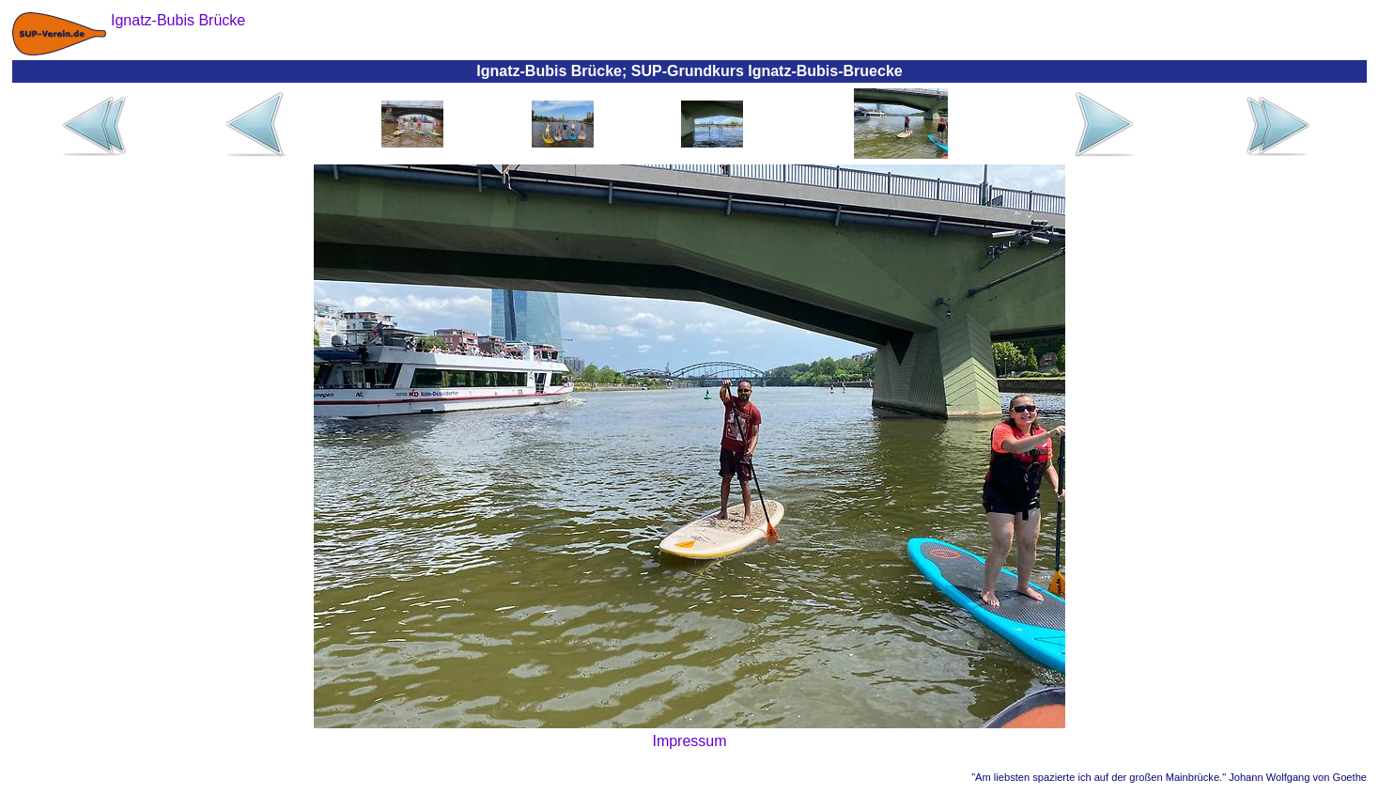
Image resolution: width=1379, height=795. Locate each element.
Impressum (689, 741)
